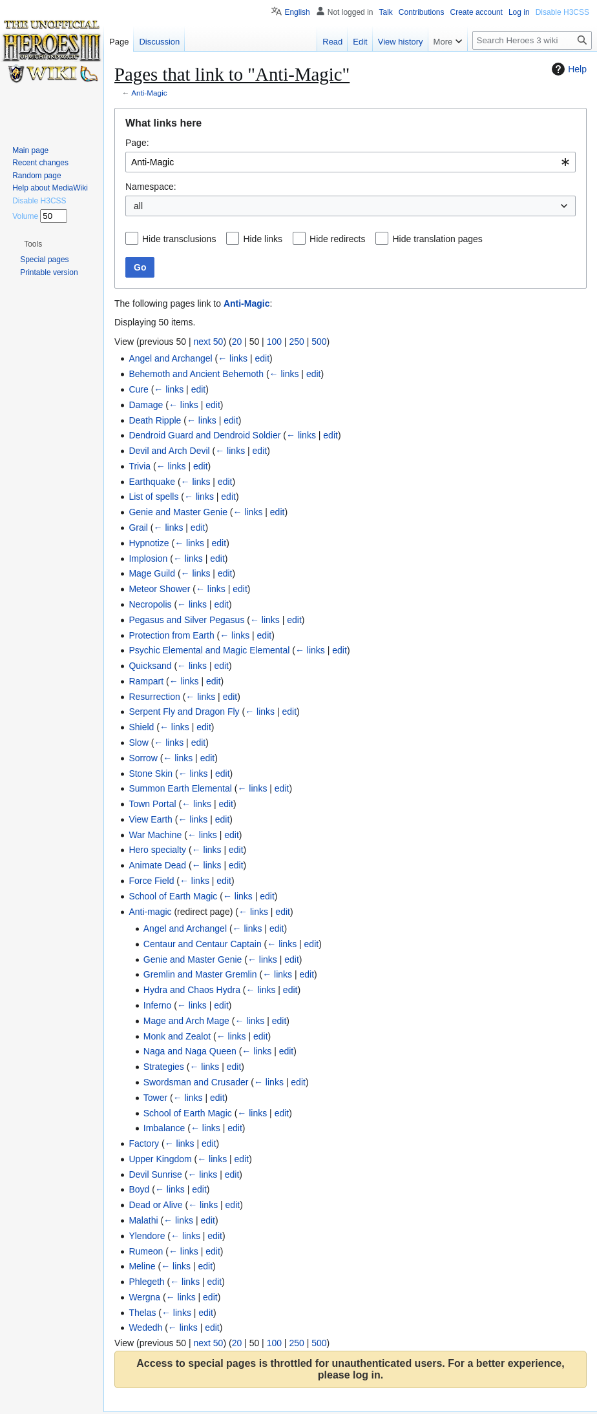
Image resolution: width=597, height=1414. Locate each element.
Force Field (151, 881)
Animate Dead (157, 865)
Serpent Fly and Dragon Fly (184, 711)
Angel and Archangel (170, 358)
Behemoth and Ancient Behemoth (196, 374)
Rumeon (146, 1251)
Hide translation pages (437, 239)
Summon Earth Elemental (180, 788)
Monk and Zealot (177, 1036)
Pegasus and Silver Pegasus (186, 620)
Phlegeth (146, 1281)
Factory (144, 1143)
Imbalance (164, 1128)
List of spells (153, 496)
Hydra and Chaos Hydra (191, 990)
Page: (137, 143)
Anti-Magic (149, 92)
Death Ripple (155, 420)
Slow (138, 742)
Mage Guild (152, 573)
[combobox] (350, 162)
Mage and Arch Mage (186, 1021)
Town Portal (152, 804)
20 (237, 341)
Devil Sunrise (155, 1174)
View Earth (150, 819)
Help (568, 69)
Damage (146, 405)
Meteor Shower (159, 589)
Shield (141, 727)
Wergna (144, 1297)
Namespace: (150, 186)
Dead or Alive (155, 1205)
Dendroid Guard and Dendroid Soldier (204, 435)
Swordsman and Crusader (196, 1082)
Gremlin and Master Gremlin (200, 974)
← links (232, 358)
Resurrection (154, 697)
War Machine (155, 835)
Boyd (139, 1189)
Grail (138, 527)
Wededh (145, 1327)
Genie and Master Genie (178, 512)
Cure (138, 389)
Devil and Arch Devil (169, 451)
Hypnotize (149, 543)
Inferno (157, 1005)
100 (274, 341)
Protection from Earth (171, 635)
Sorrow (143, 758)
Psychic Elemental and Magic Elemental (209, 650)
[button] (33, 244)
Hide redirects (337, 239)
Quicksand (150, 666)
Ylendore (147, 1236)
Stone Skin (151, 773)
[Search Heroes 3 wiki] (532, 40)
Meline (142, 1266)
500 (318, 341)
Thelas (142, 1312)
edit (262, 358)
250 (296, 341)
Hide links (262, 239)
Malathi (143, 1220)
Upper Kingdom (160, 1159)
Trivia (140, 466)
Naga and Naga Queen (189, 1051)
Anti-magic (150, 912)
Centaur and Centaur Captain (202, 944)
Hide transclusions (179, 239)
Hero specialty (157, 850)
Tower (155, 1097)
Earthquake (152, 481)
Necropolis (150, 604)
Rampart (146, 681)
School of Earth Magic (173, 896)
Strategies (163, 1066)
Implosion (148, 558)
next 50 (208, 341)
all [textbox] (138, 206)
